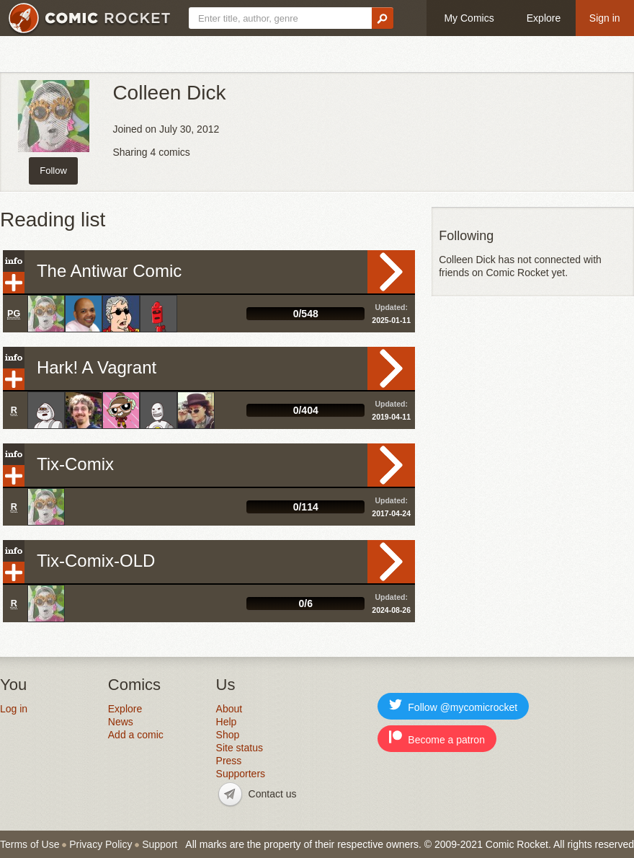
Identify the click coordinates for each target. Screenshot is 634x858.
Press (229, 760)
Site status (239, 747)
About (229, 709)
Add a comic (136, 734)
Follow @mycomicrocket (453, 705)
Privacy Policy (100, 844)
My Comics (469, 18)
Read (391, 271)
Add (13, 282)
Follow (53, 170)
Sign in (604, 18)
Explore (544, 18)
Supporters (240, 773)
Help (226, 721)
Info (13, 261)
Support (159, 844)
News (120, 721)
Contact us (273, 794)
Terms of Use (29, 844)
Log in (13, 709)
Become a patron (437, 738)
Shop (228, 734)
